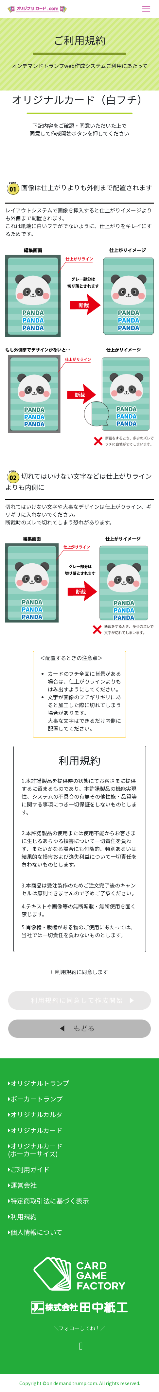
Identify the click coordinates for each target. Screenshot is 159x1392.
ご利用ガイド (29, 1169)
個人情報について (35, 1232)
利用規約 (22, 1216)
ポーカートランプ (35, 1098)
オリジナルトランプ (38, 1083)
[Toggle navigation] (146, 9)
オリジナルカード (35, 1130)
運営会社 (22, 1185)
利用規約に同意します (82, 972)
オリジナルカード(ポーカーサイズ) (35, 1149)
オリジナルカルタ (35, 1114)
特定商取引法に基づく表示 (48, 1200)
